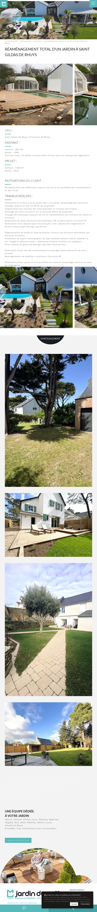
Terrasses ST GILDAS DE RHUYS (50, 729)
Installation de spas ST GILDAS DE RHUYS (23, 735)
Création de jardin (10, 894)
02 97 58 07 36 (21, 868)
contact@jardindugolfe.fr (29, 871)
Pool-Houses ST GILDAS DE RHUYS (20, 729)
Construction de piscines (31, 894)
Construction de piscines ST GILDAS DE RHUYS (62, 722)
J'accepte (74, 904)
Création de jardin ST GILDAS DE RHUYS (22, 722)
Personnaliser (85, 904)
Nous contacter (18, 781)
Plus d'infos (85, 901)
